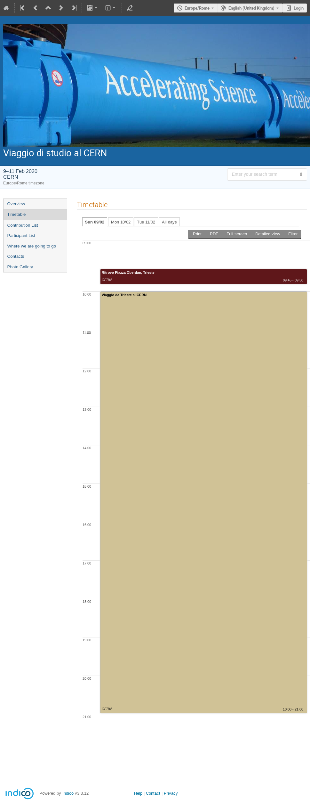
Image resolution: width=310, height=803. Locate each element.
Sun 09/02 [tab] (95, 222)
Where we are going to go (31, 246)
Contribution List (22, 225)
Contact (153, 793)
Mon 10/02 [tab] (121, 222)
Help (138, 793)
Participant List (21, 235)
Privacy (171, 793)
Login (299, 8)
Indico (68, 793)
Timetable (16, 214)
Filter (293, 234)
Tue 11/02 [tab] (146, 222)
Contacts (15, 256)
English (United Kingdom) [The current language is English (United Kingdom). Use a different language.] (251, 8)
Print (197, 234)
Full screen (237, 234)
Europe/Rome (197, 8)
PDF (214, 234)
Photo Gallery (20, 266)
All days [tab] (169, 222)
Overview (16, 203)
